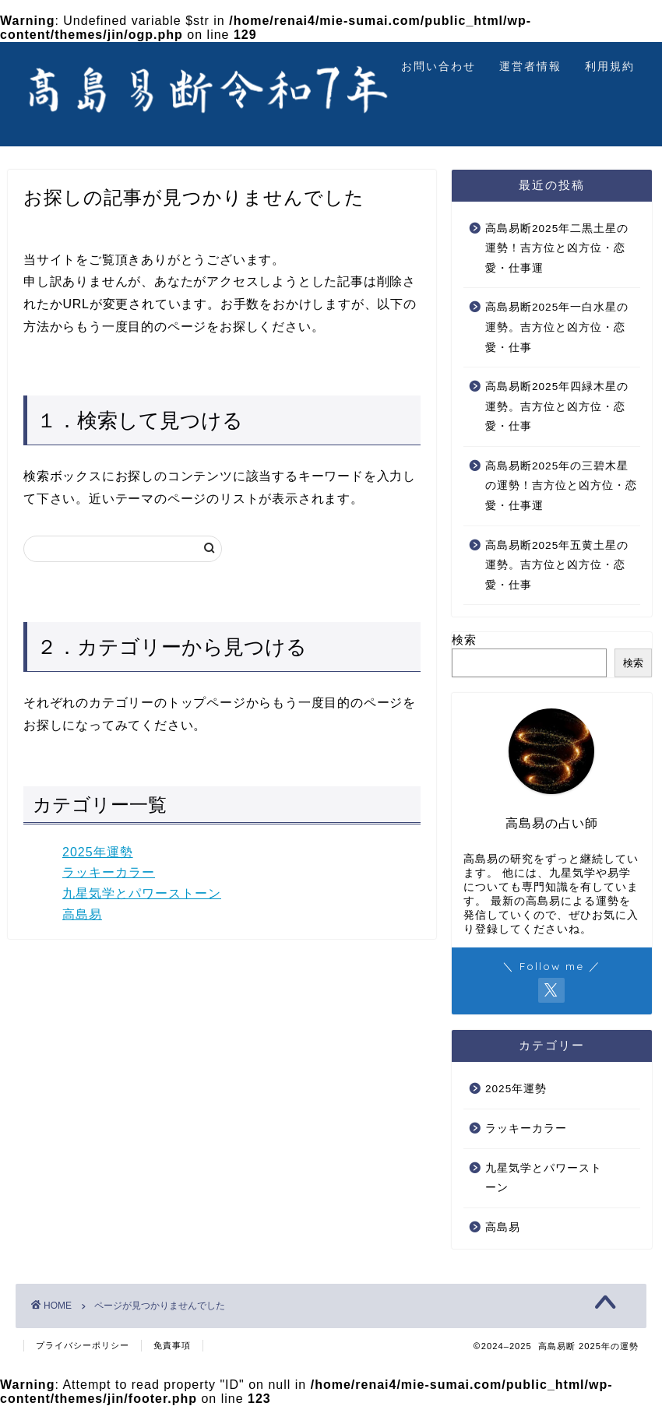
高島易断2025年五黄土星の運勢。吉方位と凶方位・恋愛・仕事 (557, 565)
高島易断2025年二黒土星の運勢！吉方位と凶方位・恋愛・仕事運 (557, 248)
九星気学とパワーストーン (141, 893)
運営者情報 (530, 66)
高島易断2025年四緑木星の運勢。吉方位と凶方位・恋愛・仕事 (557, 406)
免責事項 (172, 1345)
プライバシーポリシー (82, 1345)
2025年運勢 (97, 852)
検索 (464, 639)
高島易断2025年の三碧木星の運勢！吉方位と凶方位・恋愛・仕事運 (561, 485)
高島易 (82, 914)
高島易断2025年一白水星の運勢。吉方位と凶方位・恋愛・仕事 (557, 327)
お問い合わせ (438, 66)
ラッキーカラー (108, 872)
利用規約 (610, 66)
